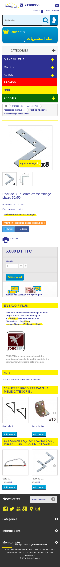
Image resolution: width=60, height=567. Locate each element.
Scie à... (6, 478)
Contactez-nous (52, 10)
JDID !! (8, 90)
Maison (9, 67)
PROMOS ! (10, 82)
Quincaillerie (14, 59)
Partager (22, 229)
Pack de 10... (39, 426)
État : (4, 209)
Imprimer (14, 238)
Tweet (8, 229)
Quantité (9, 261)
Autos (8, 74)
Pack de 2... (8, 426)
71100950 (32, 5)
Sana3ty (10, 97)
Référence (7, 204)
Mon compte (11, 542)
